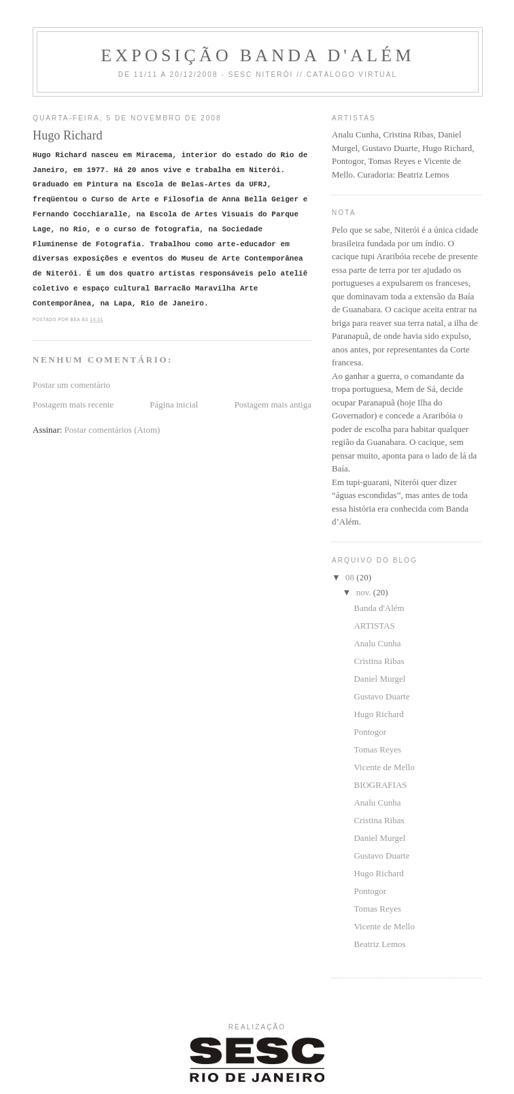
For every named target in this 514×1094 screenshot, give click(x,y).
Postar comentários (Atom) (112, 430)
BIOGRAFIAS (380, 785)
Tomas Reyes (377, 749)
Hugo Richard (378, 714)
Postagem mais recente (73, 404)
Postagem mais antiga (273, 404)
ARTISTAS (374, 625)
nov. (364, 592)
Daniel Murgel (379, 679)
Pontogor (370, 732)
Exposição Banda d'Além (257, 55)
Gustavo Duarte (381, 696)
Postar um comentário (71, 385)
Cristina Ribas (379, 661)
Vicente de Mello (384, 767)
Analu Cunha (377, 643)
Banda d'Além (379, 608)
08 (350, 577)
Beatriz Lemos (379, 944)
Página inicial (174, 404)
